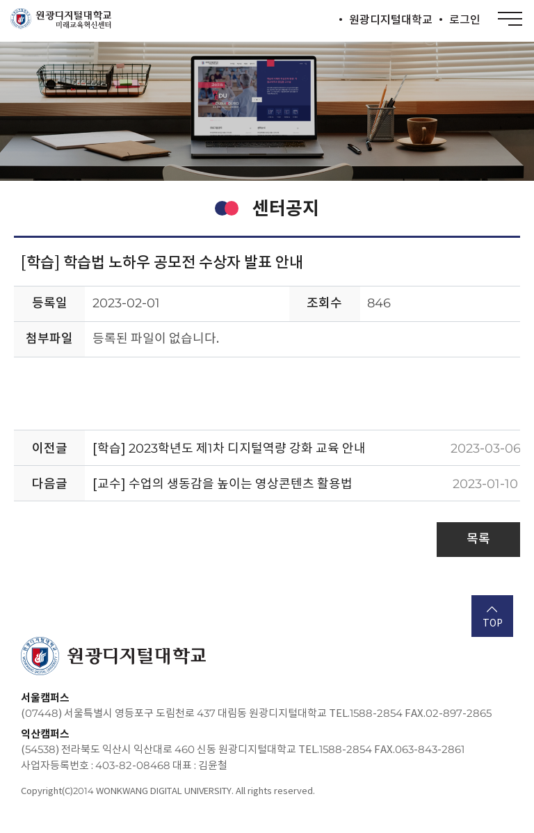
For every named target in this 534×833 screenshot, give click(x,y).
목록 (478, 539)
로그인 (464, 19)
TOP (493, 617)
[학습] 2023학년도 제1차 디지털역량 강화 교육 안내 (229, 448)
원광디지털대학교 (390, 19)
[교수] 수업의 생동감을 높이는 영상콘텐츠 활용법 (222, 484)
